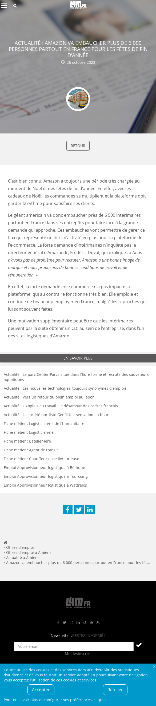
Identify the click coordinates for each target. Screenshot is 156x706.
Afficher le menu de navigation (4, 5)
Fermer (154, 666)
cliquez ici (102, 699)
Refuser (115, 690)
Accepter (41, 690)
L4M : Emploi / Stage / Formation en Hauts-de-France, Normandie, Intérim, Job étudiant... (78, 5)
